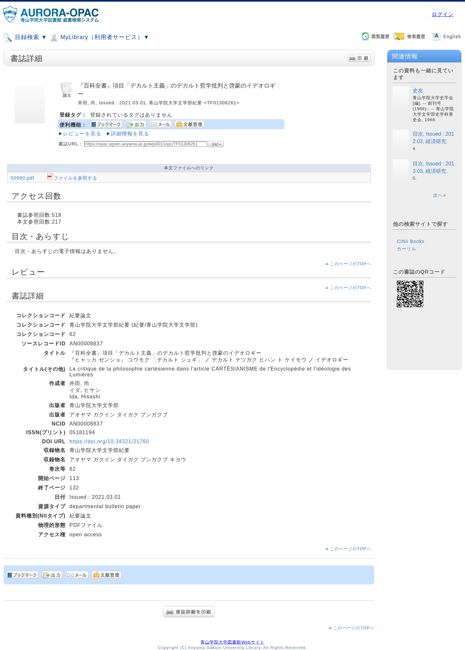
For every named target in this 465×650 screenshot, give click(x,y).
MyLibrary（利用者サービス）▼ (99, 37)
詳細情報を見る (130, 133)
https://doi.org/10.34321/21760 (109, 441)
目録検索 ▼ (25, 37)
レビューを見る (82, 133)
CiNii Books (410, 241)
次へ (438, 195)
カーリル (406, 248)
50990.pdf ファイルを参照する (54, 178)
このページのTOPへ (350, 263)
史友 (418, 90)
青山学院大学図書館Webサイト (232, 642)
